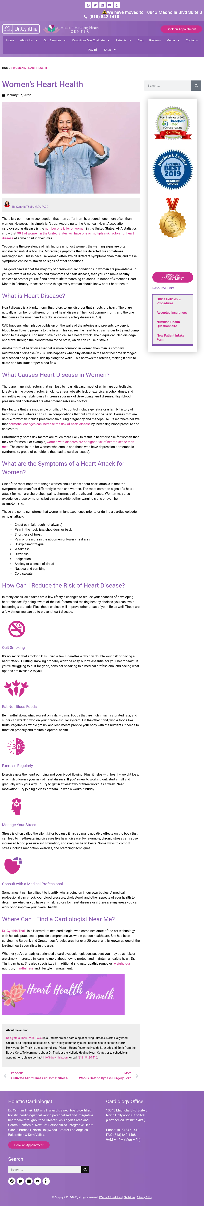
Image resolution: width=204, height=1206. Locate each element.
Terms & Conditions (111, 1197)
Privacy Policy (144, 1197)
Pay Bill (93, 49)
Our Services (54, 40)
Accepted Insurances (172, 313)
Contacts (192, 40)
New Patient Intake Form (170, 337)
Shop (110, 49)
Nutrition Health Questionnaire (168, 324)
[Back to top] (197, 1182)
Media (173, 40)
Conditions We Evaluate (91, 40)
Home (10, 40)
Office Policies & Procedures (169, 301)
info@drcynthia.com (55, 1057)
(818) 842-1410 (87, 1057)
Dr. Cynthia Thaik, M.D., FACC (24, 1038)
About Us (29, 40)
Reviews (155, 40)
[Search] (196, 85)
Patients (124, 40)
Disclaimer (129, 1197)
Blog (140, 40)
